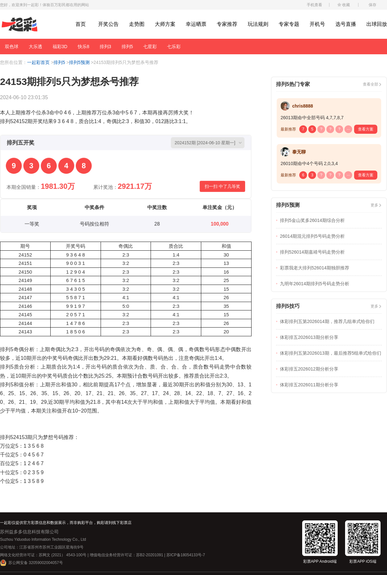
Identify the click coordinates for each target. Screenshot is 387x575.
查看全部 (370, 84)
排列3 (105, 46)
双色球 (11, 46)
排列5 (127, 46)
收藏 (346, 5)
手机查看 (314, 5)
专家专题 (289, 24)
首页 (80, 24)
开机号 (317, 24)
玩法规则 (258, 24)
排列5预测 (79, 62)
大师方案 (165, 24)
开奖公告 (108, 24)
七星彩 (150, 46)
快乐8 (83, 46)
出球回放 (376, 24)
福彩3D (60, 46)
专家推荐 (227, 24)
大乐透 (35, 46)
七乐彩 (174, 46)
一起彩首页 (38, 62)
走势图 (136, 24)
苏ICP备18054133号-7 (185, 555)
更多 (374, 205)
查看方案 (365, 129)
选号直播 (345, 24)
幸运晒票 (196, 24)
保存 (372, 5)
